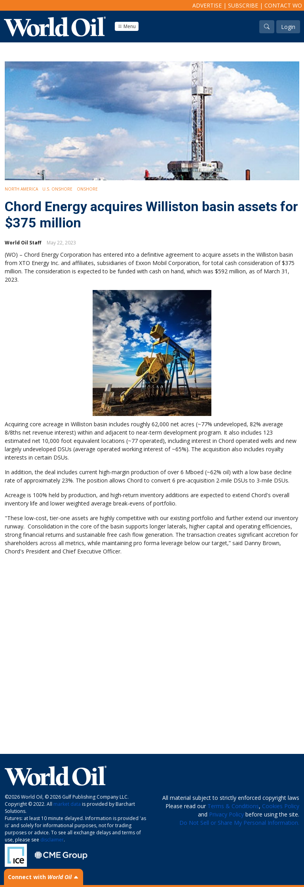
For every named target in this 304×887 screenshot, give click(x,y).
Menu (127, 26)
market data (67, 804)
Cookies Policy (280, 806)
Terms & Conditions (233, 806)
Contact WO (283, 5)
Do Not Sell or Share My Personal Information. (239, 822)
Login (288, 27)
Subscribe (243, 5)
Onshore (87, 189)
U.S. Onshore (57, 189)
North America (21, 189)
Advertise (207, 5)
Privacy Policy (226, 814)
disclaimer (52, 839)
